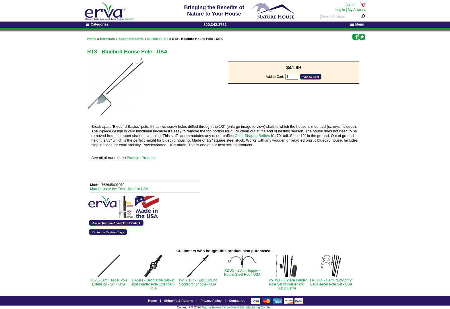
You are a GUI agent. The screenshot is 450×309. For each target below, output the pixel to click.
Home (91, 38)
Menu (357, 24)
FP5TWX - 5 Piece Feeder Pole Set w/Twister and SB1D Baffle (287, 284)
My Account (357, 10)
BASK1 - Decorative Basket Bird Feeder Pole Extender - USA (153, 284)
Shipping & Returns (178, 300)
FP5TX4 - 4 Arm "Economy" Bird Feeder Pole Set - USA (331, 282)
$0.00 (350, 5)
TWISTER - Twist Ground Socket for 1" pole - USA (197, 282)
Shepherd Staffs (131, 38)
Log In (340, 10)
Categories (97, 24)
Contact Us (237, 300)
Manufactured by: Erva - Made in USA (119, 189)
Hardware (107, 38)
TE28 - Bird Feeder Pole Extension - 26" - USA (108, 282)
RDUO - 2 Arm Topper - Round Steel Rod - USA (242, 273)
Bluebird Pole (157, 38)
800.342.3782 (215, 24)
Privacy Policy (211, 300)
